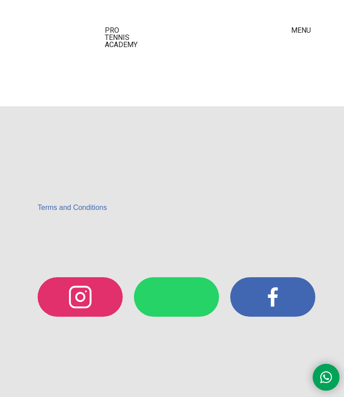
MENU (301, 30)
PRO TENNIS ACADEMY (121, 37)
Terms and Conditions (72, 207)
